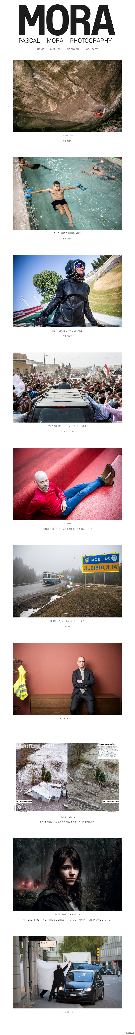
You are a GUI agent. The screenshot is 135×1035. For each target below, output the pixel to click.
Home (41, 49)
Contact (92, 49)
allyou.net (130, 1033)
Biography (74, 49)
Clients (55, 49)
